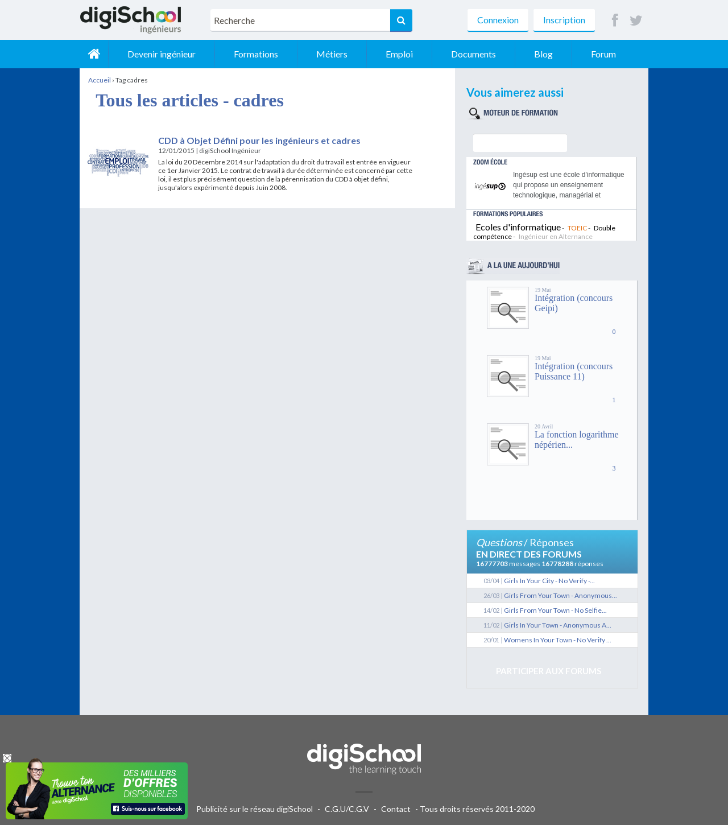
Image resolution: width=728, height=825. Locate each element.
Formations (256, 53)
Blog (543, 53)
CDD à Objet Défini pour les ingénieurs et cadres (259, 140)
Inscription (564, 19)
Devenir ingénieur (161, 53)
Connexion (498, 19)
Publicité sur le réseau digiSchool (254, 809)
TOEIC (577, 228)
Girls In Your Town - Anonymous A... (557, 625)
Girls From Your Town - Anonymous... (560, 595)
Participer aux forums (548, 671)
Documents (473, 53)
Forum (603, 53)
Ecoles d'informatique (518, 226)
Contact (396, 809)
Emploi (399, 53)
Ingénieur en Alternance (556, 236)
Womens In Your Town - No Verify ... (557, 640)
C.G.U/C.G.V (347, 809)
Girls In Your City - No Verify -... (549, 580)
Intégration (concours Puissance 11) (574, 371)
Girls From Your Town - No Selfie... (555, 610)
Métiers (332, 53)
